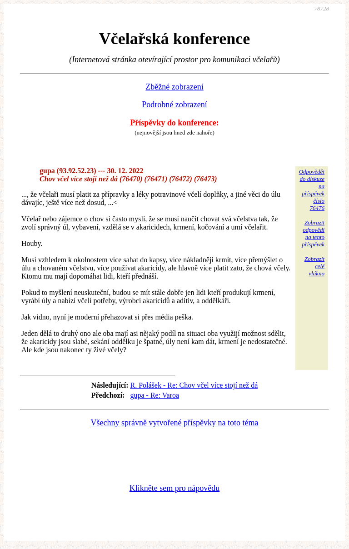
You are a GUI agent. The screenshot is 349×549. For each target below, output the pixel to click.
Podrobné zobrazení (174, 104)
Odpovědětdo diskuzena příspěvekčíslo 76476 (311, 189)
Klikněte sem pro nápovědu (174, 488)
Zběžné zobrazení (174, 86)
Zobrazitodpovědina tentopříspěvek (313, 233)
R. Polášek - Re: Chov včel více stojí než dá (194, 385)
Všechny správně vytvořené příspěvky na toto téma (175, 422)
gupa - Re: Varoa (154, 395)
